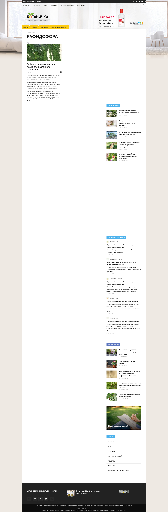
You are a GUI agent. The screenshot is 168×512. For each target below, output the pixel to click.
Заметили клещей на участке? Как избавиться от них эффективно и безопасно (129, 374)
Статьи (27, 5)
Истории (111, 451)
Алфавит (34, 27)
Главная (25, 27)
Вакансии (63, 505)
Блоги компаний (67, 5)
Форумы (81, 5)
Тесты (46, 5)
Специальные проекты (59, 27)
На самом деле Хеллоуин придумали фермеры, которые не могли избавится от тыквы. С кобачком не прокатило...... (123, 269)
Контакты (129, 505)
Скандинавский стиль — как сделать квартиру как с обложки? (128, 123)
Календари (44, 27)
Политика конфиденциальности (114, 505)
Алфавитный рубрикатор (118, 471)
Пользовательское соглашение (94, 505)
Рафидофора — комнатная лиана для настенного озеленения (41, 67)
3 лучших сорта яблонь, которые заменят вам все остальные (127, 156)
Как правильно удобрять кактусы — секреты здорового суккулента (129, 352)
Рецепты (54, 5)
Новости (37, 5)
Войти (24, 1)
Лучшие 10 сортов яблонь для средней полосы (122, 301)
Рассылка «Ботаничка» (51, 505)
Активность (38, 1)
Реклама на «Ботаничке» (75, 505)
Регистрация (30, 1)
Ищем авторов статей (118, 426)
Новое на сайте (113, 105)
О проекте (39, 505)
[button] (143, 6)
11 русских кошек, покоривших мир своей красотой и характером (129, 145)
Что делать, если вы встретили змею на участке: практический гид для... (130, 385)
